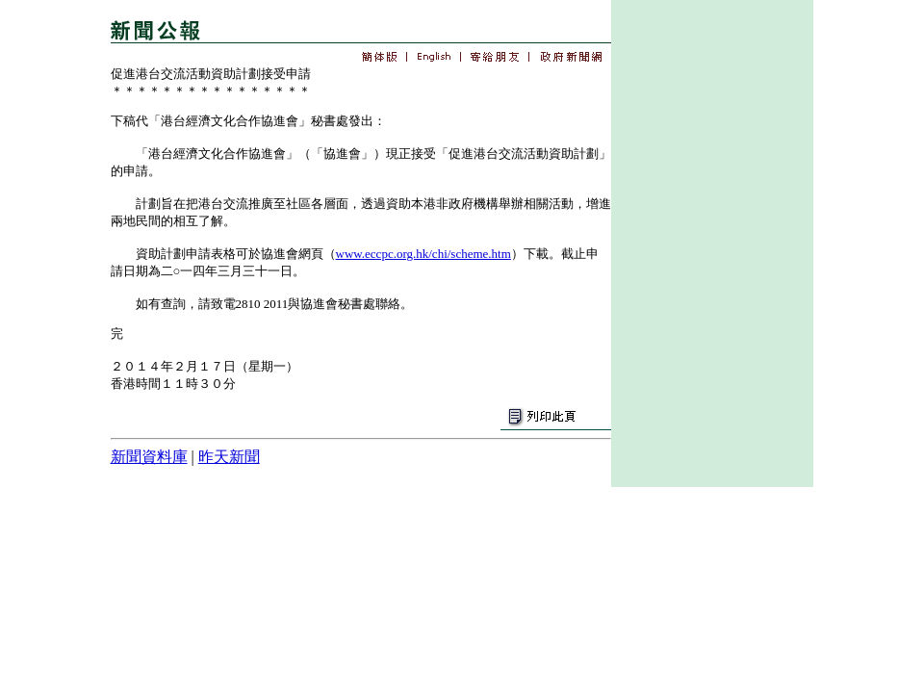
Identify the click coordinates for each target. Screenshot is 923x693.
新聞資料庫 (149, 457)
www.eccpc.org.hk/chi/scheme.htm (423, 253)
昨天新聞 (229, 457)
